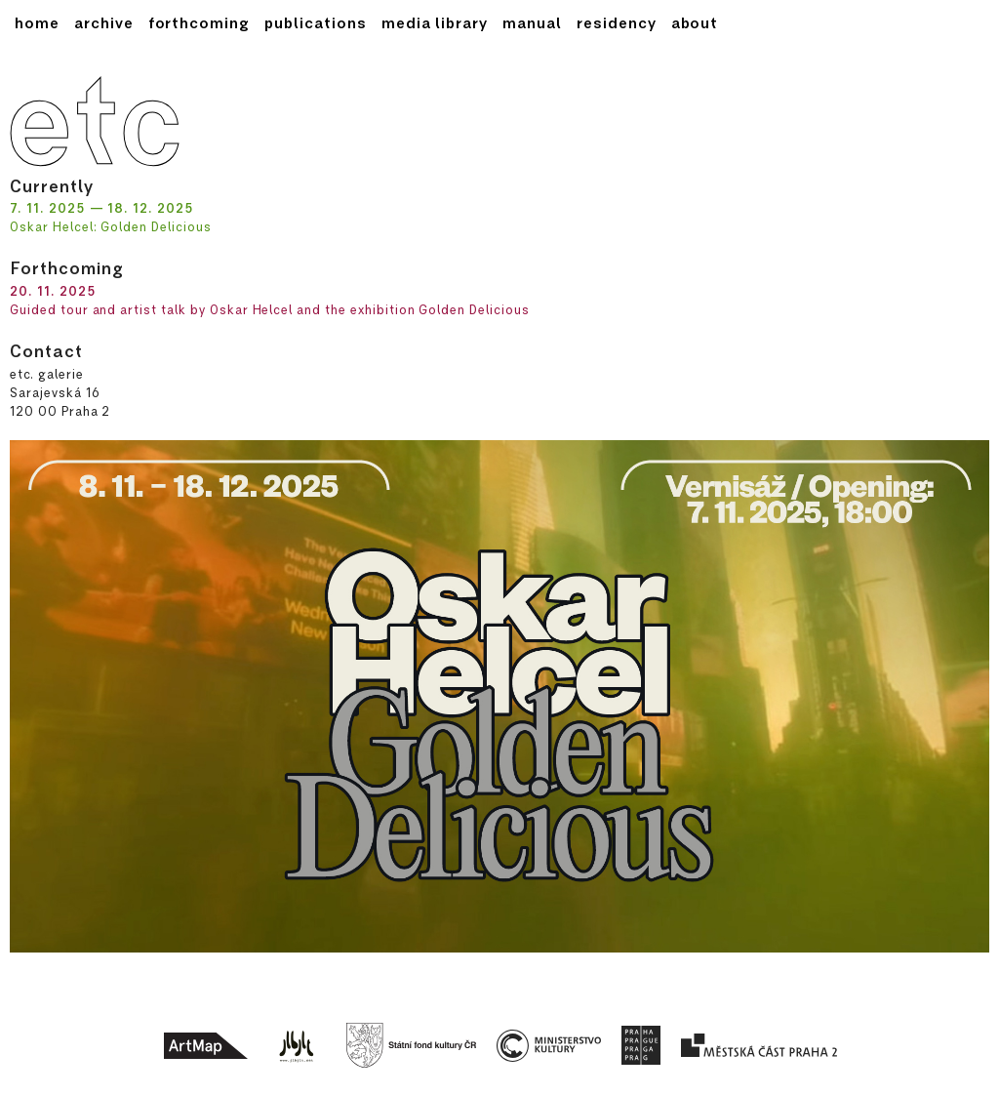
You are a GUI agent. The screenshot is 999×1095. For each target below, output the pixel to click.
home (37, 22)
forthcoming (199, 22)
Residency (617, 22)
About (695, 22)
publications (315, 22)
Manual (532, 22)
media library (434, 22)
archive (104, 22)
